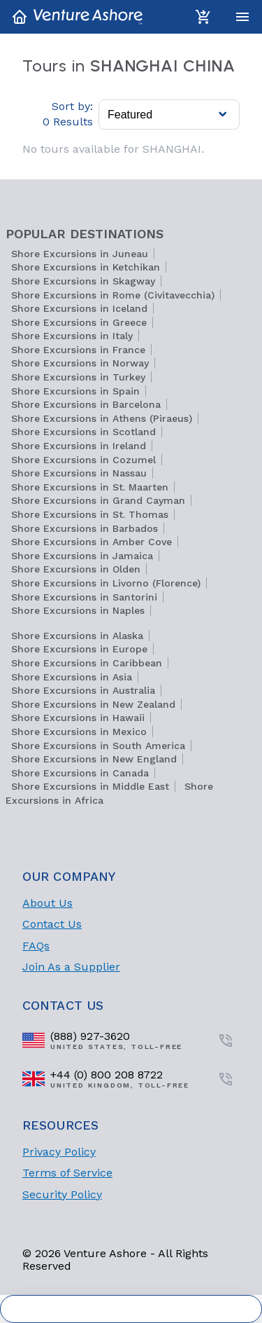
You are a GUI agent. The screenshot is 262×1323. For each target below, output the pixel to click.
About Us (47, 903)
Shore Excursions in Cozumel (83, 459)
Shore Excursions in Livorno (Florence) (106, 583)
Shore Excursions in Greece (79, 322)
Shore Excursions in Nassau (79, 473)
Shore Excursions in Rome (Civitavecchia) (112, 295)
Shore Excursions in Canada (80, 773)
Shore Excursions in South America (98, 745)
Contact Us (52, 924)
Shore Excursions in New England (94, 759)
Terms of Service (67, 1172)
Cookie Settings (131, 1309)
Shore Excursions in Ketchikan (85, 267)
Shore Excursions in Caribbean (86, 663)
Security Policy (62, 1194)
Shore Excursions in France (78, 349)
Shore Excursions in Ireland (78, 445)
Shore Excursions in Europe (79, 648)
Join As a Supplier (71, 966)
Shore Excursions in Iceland (79, 308)
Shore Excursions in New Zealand (93, 704)
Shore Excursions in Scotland (83, 431)
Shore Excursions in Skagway (83, 281)
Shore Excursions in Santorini (84, 597)
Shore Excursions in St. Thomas (89, 514)
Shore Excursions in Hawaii (78, 717)
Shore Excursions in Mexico (79, 731)
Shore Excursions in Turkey (78, 377)
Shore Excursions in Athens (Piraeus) (101, 418)
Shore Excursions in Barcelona (86, 404)
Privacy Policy (59, 1151)
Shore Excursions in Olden (75, 569)
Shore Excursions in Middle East (90, 786)
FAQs (36, 945)
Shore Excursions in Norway (80, 363)
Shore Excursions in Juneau (79, 253)
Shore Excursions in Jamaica (82, 555)
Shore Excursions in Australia (83, 690)
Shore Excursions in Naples (78, 610)
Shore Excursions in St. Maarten (89, 487)
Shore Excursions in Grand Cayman (98, 500)
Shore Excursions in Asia (71, 677)
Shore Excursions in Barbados (84, 528)
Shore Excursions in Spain (75, 391)
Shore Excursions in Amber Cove (91, 541)
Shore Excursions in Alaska (77, 635)
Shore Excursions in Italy (72, 335)
